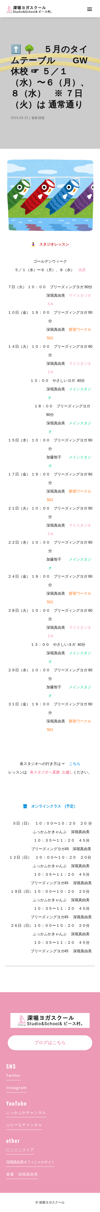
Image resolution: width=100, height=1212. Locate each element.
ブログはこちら (50, 1042)
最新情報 (38, 118)
